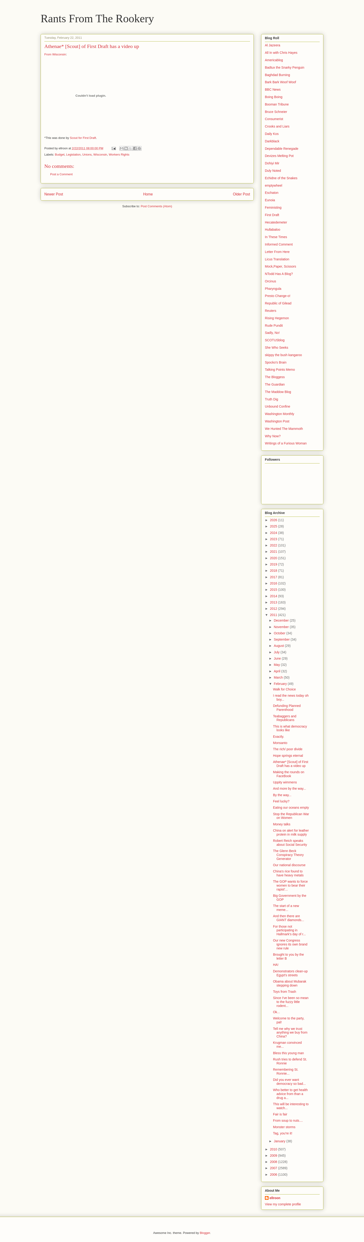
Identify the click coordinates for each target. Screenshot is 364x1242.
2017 (274, 577)
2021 (274, 551)
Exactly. (278, 736)
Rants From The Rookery (97, 18)
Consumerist (274, 119)
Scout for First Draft (83, 138)
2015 (274, 589)
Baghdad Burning (277, 75)
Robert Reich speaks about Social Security (290, 842)
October (280, 633)
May (277, 665)
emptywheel (273, 185)
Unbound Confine (277, 406)
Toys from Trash (284, 991)
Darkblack (272, 141)
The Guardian (275, 384)
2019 (274, 564)
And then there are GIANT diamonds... (288, 918)
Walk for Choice (284, 689)
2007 (274, 1168)
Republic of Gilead (278, 303)
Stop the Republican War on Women (291, 816)
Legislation (73, 154)
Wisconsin (100, 154)
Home (148, 194)
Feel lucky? (281, 801)
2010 (274, 1149)
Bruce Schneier (276, 112)
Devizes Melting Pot (279, 156)
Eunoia (270, 200)
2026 (274, 520)
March (279, 677)
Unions (86, 154)
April (277, 671)
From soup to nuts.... (288, 1120)
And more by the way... (289, 788)
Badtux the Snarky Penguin (284, 67)
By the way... (282, 795)
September (282, 639)
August (279, 646)
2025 (274, 526)
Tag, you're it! (282, 1133)
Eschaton (271, 193)
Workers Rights (119, 154)
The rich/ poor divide (287, 749)
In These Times (276, 237)
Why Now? (273, 436)
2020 (274, 558)
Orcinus (270, 281)
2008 (274, 1162)
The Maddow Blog (278, 392)
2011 (274, 615)
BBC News (273, 89)
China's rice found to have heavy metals (288, 873)
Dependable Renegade (281, 148)
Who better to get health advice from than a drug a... (290, 1094)
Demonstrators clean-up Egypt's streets (290, 973)
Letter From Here (277, 252)
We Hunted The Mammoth (284, 429)
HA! (275, 965)
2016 (274, 583)
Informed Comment (279, 244)
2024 (274, 533)
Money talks (281, 824)
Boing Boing (274, 97)
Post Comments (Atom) (156, 206)
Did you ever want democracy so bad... (289, 1082)
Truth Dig (271, 399)
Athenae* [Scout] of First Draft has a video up (290, 764)
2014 (274, 596)
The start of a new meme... (286, 908)
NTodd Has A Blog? (279, 274)
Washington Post (277, 421)
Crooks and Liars (277, 126)
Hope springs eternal (288, 755)
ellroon (275, 1198)
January (280, 1141)
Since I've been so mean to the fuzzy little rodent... (291, 1002)
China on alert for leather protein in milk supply (291, 832)
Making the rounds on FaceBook (288, 774)
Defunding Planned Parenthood (287, 708)
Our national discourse (289, 865)
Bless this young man (288, 1053)
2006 (274, 1174)
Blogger (205, 1233)
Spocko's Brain (275, 362)
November (281, 627)
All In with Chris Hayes (281, 52)
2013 (274, 602)
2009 (274, 1155)
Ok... (276, 1012)
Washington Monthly (279, 414)
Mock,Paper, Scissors (280, 266)
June (278, 658)
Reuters (270, 311)
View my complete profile (283, 1204)
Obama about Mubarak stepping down (289, 983)
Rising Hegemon (277, 318)
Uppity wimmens (285, 782)
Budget (60, 154)
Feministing (273, 207)
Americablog (274, 60)
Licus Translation (277, 259)
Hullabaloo (272, 229)
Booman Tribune (277, 104)
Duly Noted (273, 170)
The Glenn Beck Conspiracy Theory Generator (288, 855)
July (277, 652)
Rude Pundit (274, 325)
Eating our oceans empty (291, 807)
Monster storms (284, 1127)
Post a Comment (61, 174)
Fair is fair (280, 1114)
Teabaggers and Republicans (284, 718)
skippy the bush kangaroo (283, 355)
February (281, 684)
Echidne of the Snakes (281, 178)
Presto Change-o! (277, 296)
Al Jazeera (272, 45)
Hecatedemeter (276, 222)
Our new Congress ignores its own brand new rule (290, 944)
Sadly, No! (272, 333)
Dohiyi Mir (272, 163)
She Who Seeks (276, 347)
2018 (274, 570)
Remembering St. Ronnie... (285, 1071)
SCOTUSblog (275, 340)
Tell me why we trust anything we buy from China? (290, 1032)
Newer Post (53, 194)
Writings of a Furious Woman (286, 443)
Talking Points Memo (280, 369)
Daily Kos (272, 134)
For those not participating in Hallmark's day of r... (289, 930)
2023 (274, 539)
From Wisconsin (55, 54)
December (281, 620)
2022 (274, 545)
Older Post (241, 194)
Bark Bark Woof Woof (280, 82)
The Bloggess (275, 377)
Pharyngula (273, 289)
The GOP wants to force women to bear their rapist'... (290, 885)
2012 (274, 608)
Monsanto (280, 743)
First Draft (272, 215)
